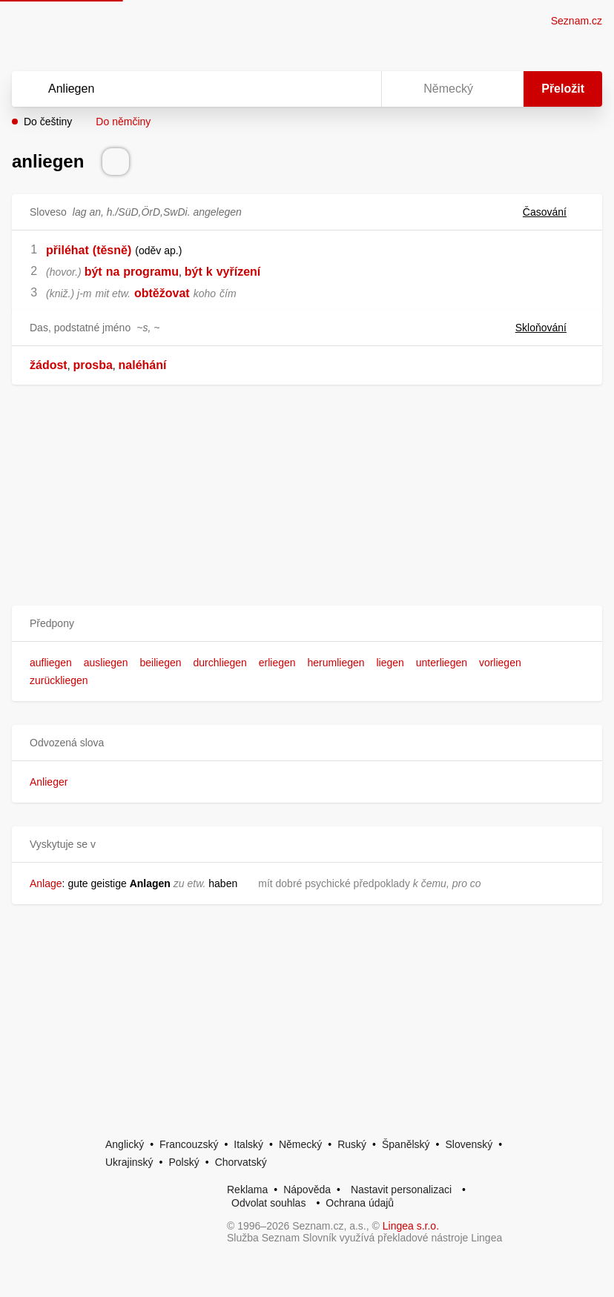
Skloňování (549, 328)
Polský (183, 1162)
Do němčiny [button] (123, 121)
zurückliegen (59, 680)
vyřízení (239, 271)
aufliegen (51, 663)
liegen (389, 663)
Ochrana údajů (360, 1203)
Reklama (247, 1189)
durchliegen (220, 663)
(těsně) (112, 250)
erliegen (277, 663)
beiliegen (161, 663)
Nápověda (307, 1189)
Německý (300, 1144)
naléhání (143, 365)
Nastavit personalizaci (401, 1189)
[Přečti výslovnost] (116, 161)
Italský (248, 1144)
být (93, 271)
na (113, 271)
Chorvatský (241, 1162)
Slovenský (468, 1144)
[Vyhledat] (177, 89)
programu (151, 271)
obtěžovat (162, 293)
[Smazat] (323, 89)
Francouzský (188, 1144)
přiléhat (67, 250)
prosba (92, 365)
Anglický (124, 1144)
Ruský (351, 1144)
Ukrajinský (129, 1162)
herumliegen (336, 663)
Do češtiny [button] (48, 121)
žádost (48, 365)
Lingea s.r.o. (411, 1226)
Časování (553, 212)
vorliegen (500, 663)
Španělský (406, 1144)
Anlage (46, 883)
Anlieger (48, 782)
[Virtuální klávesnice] (356, 89)
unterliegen (441, 663)
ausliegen (106, 663)
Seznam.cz (576, 21)
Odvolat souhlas (268, 1203)
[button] (307, 624)
